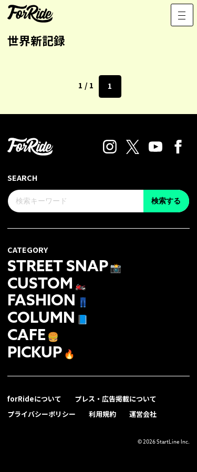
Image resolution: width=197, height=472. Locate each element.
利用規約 (102, 414)
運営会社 (143, 414)
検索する (166, 201)
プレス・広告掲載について (116, 399)
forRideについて (34, 399)
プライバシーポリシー (41, 414)
